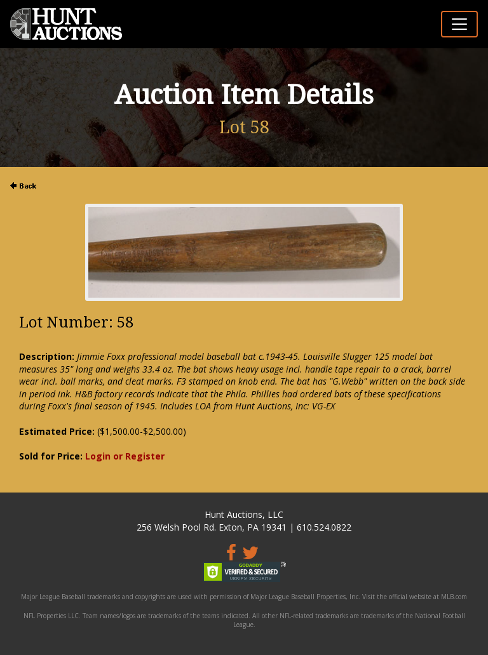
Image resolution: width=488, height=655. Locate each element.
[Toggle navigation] (459, 24)
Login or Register (125, 456)
